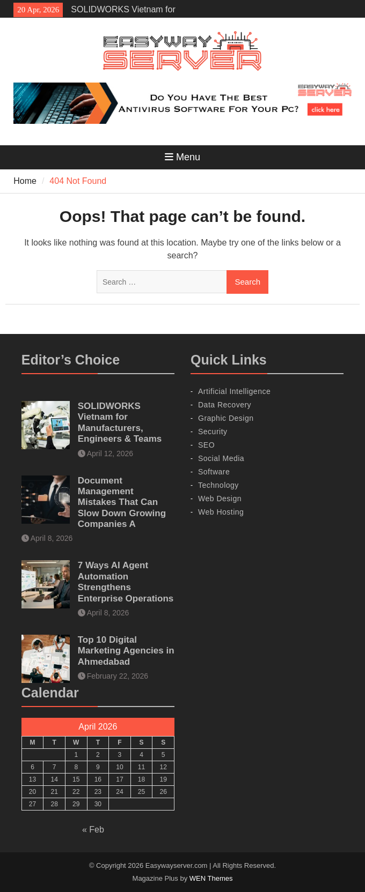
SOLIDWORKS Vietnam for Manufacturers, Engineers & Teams (120, 422)
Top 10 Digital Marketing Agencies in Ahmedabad (126, 651)
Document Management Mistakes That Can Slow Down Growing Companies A (122, 502)
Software (214, 471)
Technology (218, 485)
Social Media (221, 458)
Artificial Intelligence (234, 391)
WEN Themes (211, 878)
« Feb (93, 829)
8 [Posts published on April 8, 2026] (76, 767)
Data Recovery (224, 404)
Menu (182, 157)
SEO (206, 445)
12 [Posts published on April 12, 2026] (162, 767)
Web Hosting (221, 512)
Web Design (220, 498)
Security (213, 431)
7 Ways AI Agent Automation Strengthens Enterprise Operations (126, 581)
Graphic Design (226, 418)
